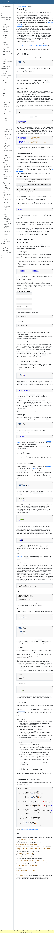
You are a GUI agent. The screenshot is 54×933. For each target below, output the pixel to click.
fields (19, 556)
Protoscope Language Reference (30, 829)
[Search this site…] (6, 6)
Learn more (31, 932)
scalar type (48, 466)
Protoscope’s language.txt (38, 230)
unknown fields (21, 711)
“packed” (34, 468)
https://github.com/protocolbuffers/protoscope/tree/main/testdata (32, 45)
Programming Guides (21, 6)
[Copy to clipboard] (52, 60)
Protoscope (19, 26)
